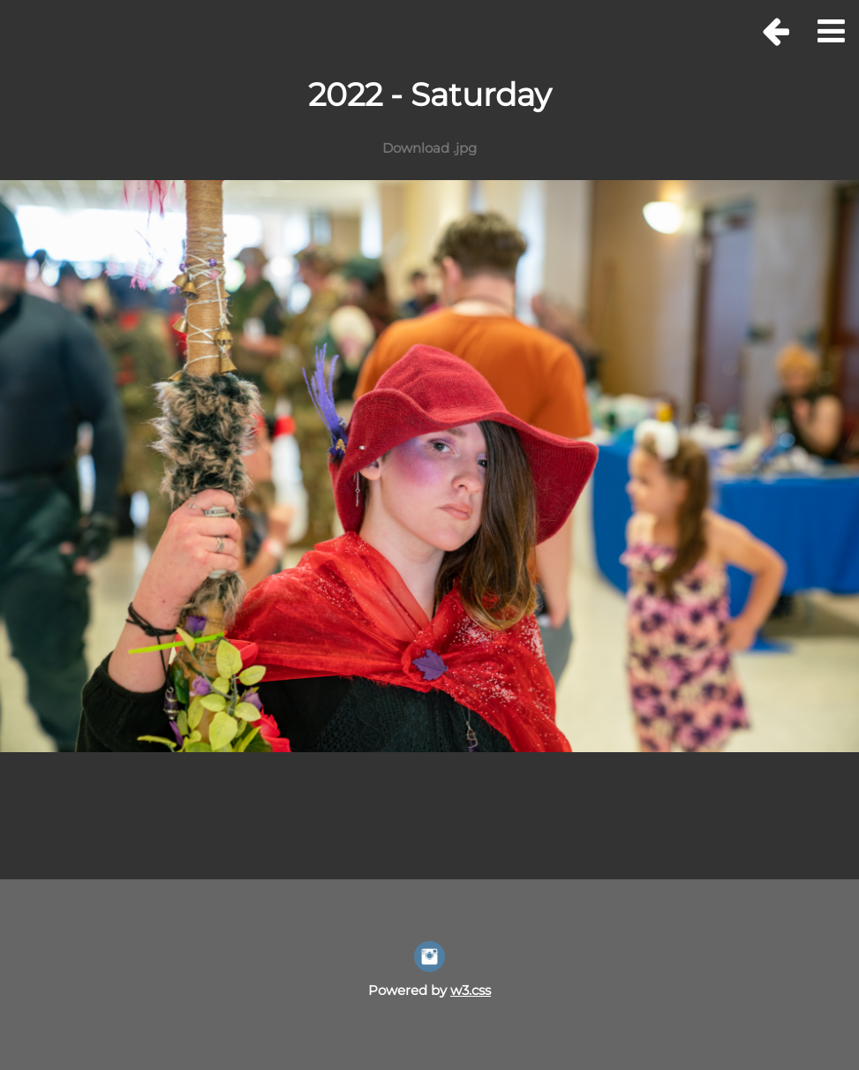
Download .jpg (429, 147)
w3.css (470, 990)
